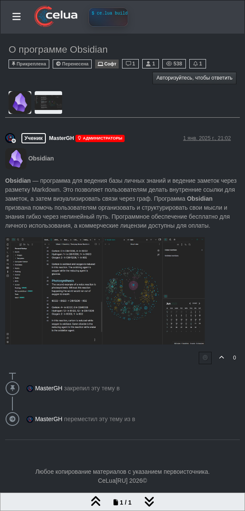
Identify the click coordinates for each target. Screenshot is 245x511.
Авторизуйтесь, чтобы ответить (194, 78)
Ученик (33, 138)
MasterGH (61, 138)
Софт (106, 64)
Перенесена (72, 64)
